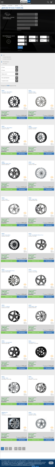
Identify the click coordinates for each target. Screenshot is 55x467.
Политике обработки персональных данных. (23, 465)
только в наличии (6, 59)
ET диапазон (5, 62)
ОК (51, 462)
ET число (4, 64)
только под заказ (6, 57)
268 (20, 448)
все (3, 55)
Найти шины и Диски (23, 28)
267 (16, 448)
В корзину (22, 118)
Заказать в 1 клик (8, 117)
